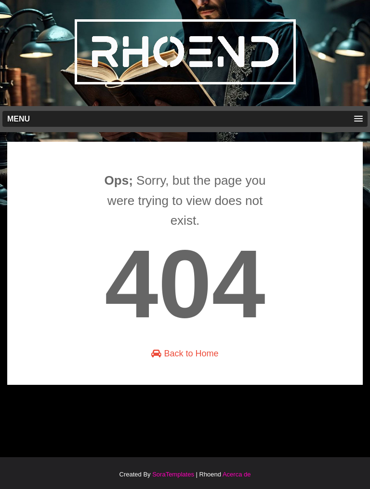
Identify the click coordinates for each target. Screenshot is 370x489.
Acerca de (237, 474)
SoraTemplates (173, 474)
